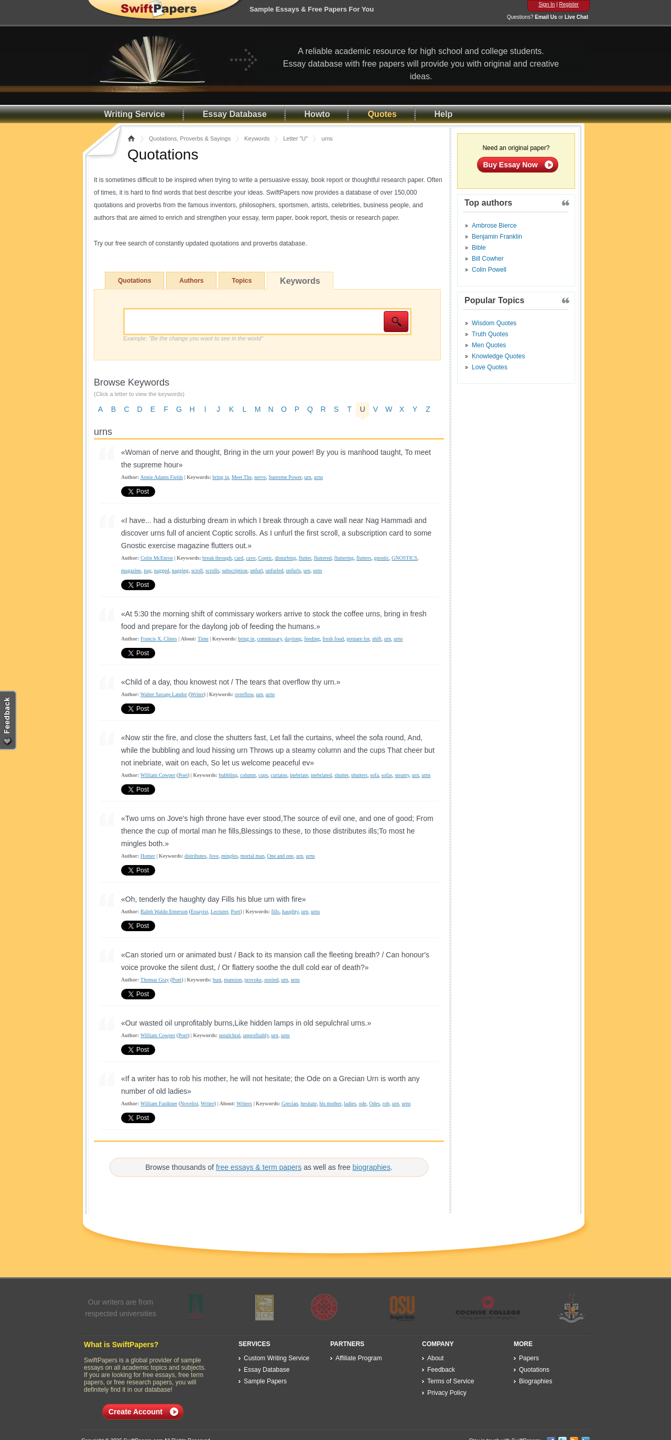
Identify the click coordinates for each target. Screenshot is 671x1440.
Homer (147, 856)
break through (217, 558)
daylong (293, 639)
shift (377, 639)
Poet (183, 775)
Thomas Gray (154, 980)
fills (275, 911)
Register (569, 4)
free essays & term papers (258, 1167)
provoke (253, 980)
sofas (387, 775)
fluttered (323, 558)
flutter (305, 558)
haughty (290, 911)
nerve (260, 477)
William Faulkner (158, 1103)
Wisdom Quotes (494, 323)
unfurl (256, 570)
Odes (374, 1103)
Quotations (134, 280)
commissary (269, 639)
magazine (131, 570)
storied (271, 980)
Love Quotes (489, 367)
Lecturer (219, 911)
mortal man (253, 856)
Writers (244, 1103)
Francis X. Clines (158, 639)
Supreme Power (284, 477)
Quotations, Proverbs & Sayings (190, 138)
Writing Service (134, 114)
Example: (193, 338)
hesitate (309, 1103)
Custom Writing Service (276, 1358)
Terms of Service (450, 1381)
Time (203, 639)
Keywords (256, 138)
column (248, 775)
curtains (278, 775)
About (435, 1358)
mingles (229, 856)
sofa (374, 775)
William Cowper (158, 775)
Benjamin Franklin (497, 236)
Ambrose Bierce (494, 225)
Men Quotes (489, 345)
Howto (317, 114)
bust (217, 980)
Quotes (381, 114)
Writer (197, 694)
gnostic (381, 558)
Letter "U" (295, 138)
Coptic (265, 558)
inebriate (299, 775)
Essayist (199, 911)
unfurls (293, 570)
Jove (214, 856)
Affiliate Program (359, 1358)
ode (362, 1103)
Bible (479, 247)
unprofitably (256, 1035)
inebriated (321, 775)
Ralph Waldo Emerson (164, 911)
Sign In (546, 4)
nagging (180, 570)
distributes (196, 856)
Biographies (535, 1381)
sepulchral (229, 1035)
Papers (529, 1358)
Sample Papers (265, 1381)
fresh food (333, 639)
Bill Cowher (488, 258)
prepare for (358, 639)
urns (318, 477)
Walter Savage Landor (163, 694)
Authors (191, 280)
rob (386, 1103)
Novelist (189, 1103)
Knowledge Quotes (498, 356)
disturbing (285, 558)
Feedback (441, 1369)
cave (250, 558)
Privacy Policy (447, 1392)
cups (263, 775)
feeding (312, 639)
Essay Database (235, 114)
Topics (242, 280)
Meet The (242, 477)
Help (444, 114)
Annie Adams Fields (161, 477)
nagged (161, 570)
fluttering (344, 558)
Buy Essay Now (510, 165)
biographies (372, 1167)
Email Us (546, 17)
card (238, 558)
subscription (234, 570)
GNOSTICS (404, 558)
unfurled (275, 570)
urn (308, 477)
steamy (402, 775)
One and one (280, 856)
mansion (233, 980)
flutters (363, 558)
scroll (197, 570)
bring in (220, 477)
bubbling (228, 775)
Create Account (136, 1411)
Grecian (290, 1103)
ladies (350, 1103)
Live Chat (576, 17)
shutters (359, 775)
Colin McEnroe (156, 558)
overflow (244, 694)
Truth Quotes (490, 334)
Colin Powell (489, 269)
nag (147, 570)
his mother (330, 1103)
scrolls (212, 570)
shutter (341, 775)
